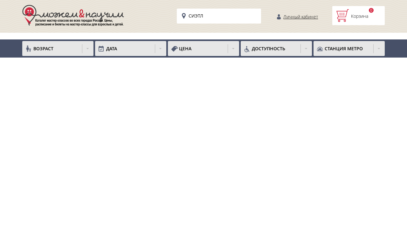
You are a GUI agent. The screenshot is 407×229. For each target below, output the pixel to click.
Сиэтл (196, 16)
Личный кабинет (300, 17)
